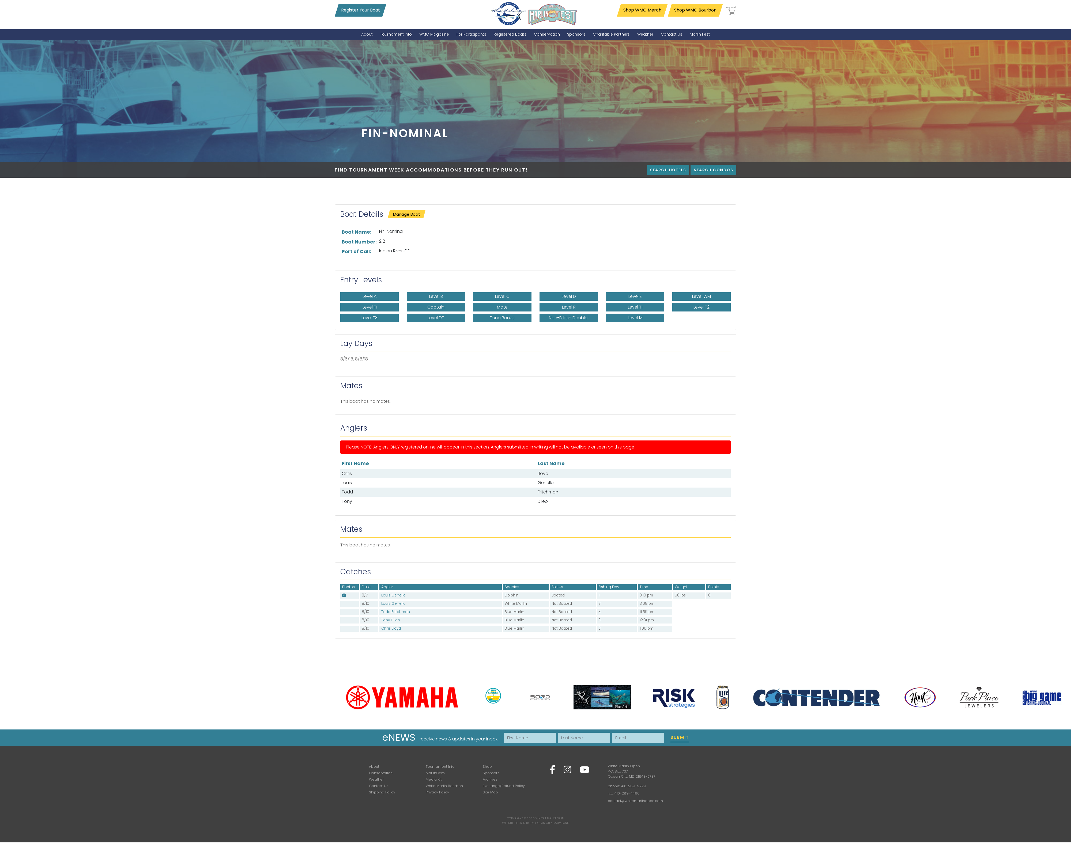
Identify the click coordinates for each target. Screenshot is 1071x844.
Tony (347, 501)
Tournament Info (440, 766)
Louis (347, 483)
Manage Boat (406, 214)
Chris (347, 473)
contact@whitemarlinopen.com (635, 800)
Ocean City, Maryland (552, 823)
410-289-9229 (633, 786)
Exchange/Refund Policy (504, 785)
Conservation (381, 772)
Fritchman (548, 492)
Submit (679, 737)
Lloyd (543, 473)
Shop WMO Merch (642, 10)
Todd (347, 492)
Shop (487, 766)
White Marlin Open (550, 818)
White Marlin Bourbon (444, 785)
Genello (546, 483)
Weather (376, 779)
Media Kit (434, 779)
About (374, 766)
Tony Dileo (390, 620)
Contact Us (378, 785)
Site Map (490, 792)
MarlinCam (435, 772)
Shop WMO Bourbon (695, 10)
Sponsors (491, 772)
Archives (490, 779)
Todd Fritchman (395, 611)
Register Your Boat (360, 10)
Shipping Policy (382, 792)
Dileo (543, 501)
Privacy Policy (437, 792)
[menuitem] (367, 34)
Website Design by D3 (518, 823)
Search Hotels (668, 170)
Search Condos (713, 170)
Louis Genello (393, 595)
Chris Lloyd (391, 628)
